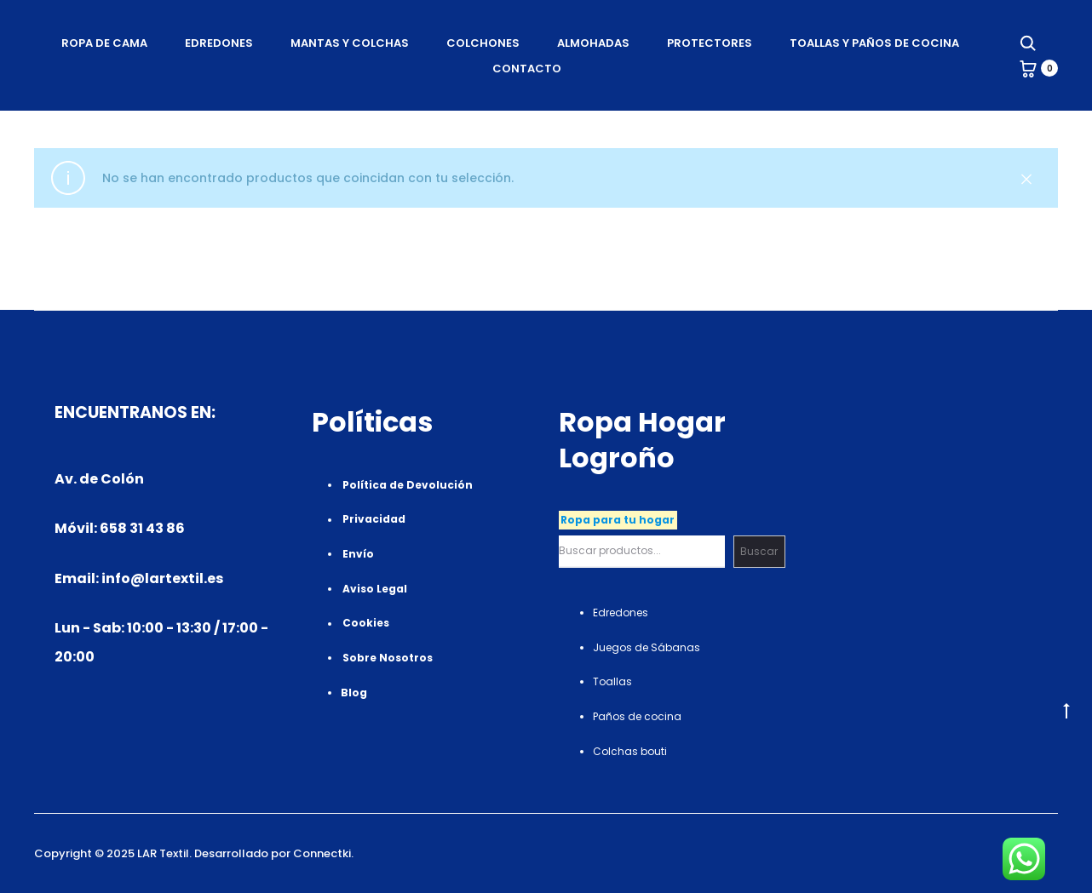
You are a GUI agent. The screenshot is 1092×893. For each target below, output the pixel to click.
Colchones (483, 43)
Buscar (759, 551)
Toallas (612, 681)
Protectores (709, 43)
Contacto (526, 68)
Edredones (219, 43)
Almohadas (593, 43)
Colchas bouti (630, 751)
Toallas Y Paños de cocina (874, 43)
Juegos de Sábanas (646, 647)
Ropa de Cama (104, 43)
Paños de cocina (637, 716)
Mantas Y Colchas (349, 43)
